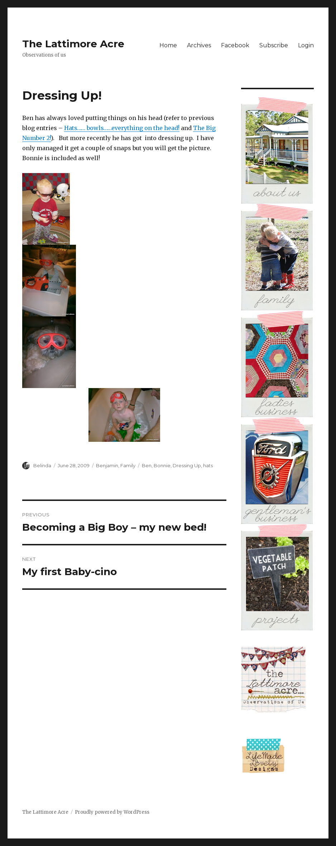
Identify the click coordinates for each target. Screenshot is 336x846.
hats (208, 465)
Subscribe (273, 45)
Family (127, 465)
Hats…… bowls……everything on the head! (121, 128)
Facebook (235, 45)
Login (306, 45)
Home (168, 45)
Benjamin (107, 465)
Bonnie (162, 465)
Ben (147, 465)
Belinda (42, 465)
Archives (199, 45)
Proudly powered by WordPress (112, 812)
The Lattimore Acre (73, 44)
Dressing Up (187, 465)
